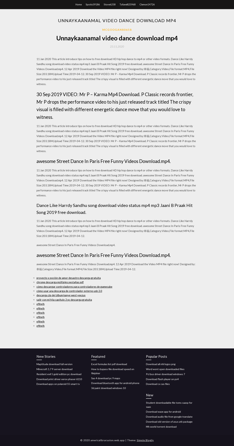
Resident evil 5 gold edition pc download (58, 374)
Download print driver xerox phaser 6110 (59, 379)
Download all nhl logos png (161, 364)
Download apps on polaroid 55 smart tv (58, 383)
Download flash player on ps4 (162, 379)
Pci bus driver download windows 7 (165, 374)
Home (78, 4)
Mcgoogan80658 (117, 29)
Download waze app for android (163, 411)
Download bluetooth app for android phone (115, 383)
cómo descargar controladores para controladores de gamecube (74, 286)
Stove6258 (110, 4)
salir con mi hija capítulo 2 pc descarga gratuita (64, 299)
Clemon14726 (147, 4)
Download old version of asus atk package (169, 421)
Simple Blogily (145, 440)
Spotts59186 (93, 4)
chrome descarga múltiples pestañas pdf (60, 282)
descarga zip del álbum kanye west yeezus (61, 295)
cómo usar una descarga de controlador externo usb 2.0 (69, 291)
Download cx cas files (158, 383)
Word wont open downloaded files (165, 369)
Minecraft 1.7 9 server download (54, 369)
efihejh (40, 304)
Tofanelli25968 (128, 4)
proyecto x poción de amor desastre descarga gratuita (68, 277)
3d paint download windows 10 (108, 388)
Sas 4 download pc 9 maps (105, 378)
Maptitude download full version (54, 364)
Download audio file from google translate (169, 416)
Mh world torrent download (161, 426)
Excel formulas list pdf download (109, 364)
